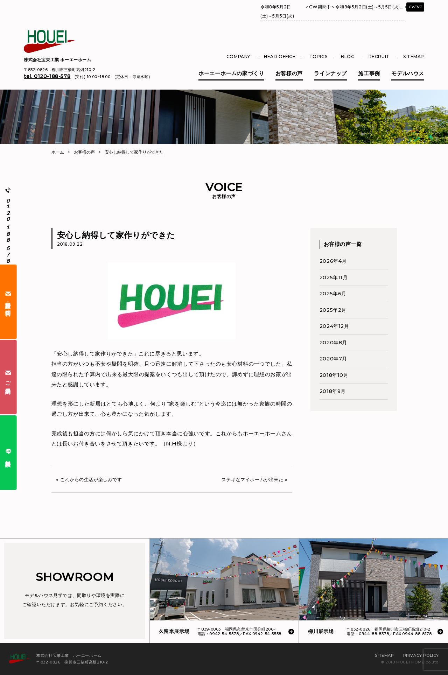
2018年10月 (334, 375)
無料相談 (8, 452)
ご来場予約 (8, 377)
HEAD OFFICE (280, 56)
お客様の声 (289, 73)
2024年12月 (334, 326)
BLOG (348, 56)
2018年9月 (333, 391)
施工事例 (369, 73)
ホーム (57, 152)
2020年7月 (333, 359)
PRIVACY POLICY (421, 655)
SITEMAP (413, 56)
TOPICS (318, 56)
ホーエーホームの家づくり (231, 73)
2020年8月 (333, 342)
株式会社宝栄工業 (57, 59)
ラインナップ (330, 73)
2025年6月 (333, 293)
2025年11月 (334, 277)
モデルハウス (407, 73)
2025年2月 (333, 310)
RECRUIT (379, 56)
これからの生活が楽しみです (91, 479)
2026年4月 (333, 261)
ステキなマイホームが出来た (253, 479)
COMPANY (238, 56)
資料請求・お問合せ (8, 301)
